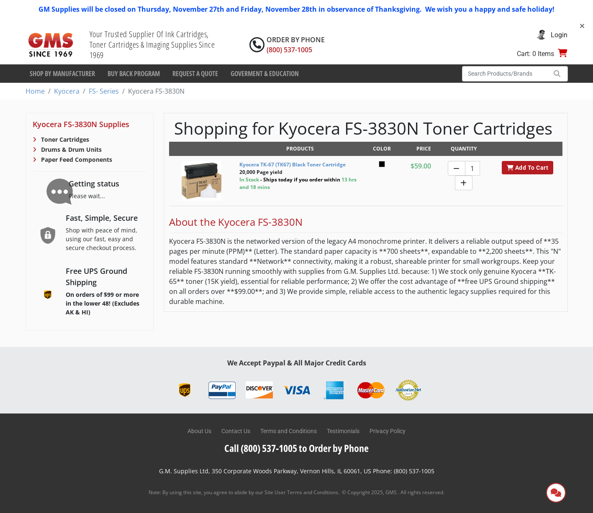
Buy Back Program (134, 73)
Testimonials (343, 431)
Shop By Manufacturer (62, 73)
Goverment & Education (265, 73)
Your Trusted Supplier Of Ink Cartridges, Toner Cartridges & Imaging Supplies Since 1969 (152, 44)
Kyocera (67, 91)
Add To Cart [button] (527, 167)
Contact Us (235, 431)
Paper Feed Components (75, 159)
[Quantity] (472, 168)
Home (35, 91)
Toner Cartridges (64, 139)
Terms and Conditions (288, 431)
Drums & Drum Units (70, 149)
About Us (199, 431)
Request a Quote (195, 73)
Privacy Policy (388, 431)
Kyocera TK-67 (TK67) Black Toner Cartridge (292, 164)
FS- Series (104, 91)
